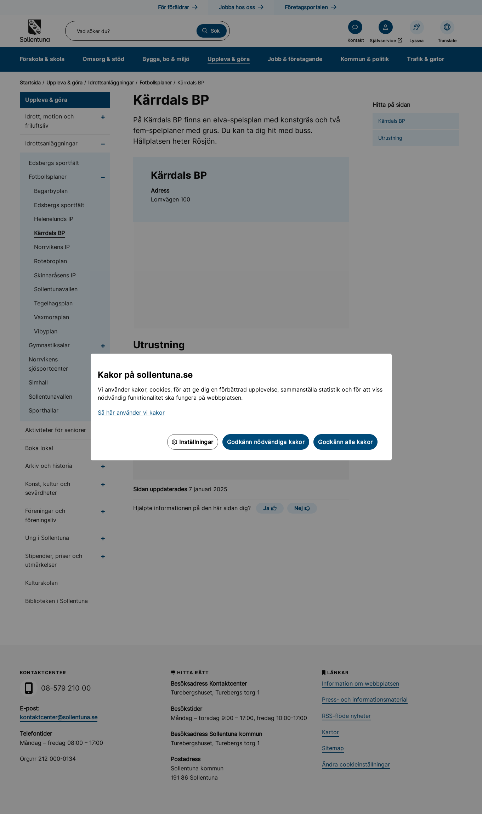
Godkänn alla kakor (345, 441)
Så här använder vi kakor (131, 412)
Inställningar (193, 441)
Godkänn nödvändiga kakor (266, 441)
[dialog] (241, 407)
